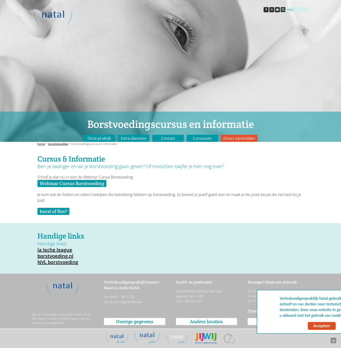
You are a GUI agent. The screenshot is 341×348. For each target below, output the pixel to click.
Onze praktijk (99, 138)
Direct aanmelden (239, 138)
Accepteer (291, 325)
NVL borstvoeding (57, 262)
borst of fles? (53, 211)
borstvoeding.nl (55, 256)
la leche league (54, 250)
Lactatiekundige (58, 144)
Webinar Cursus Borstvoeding (72, 183)
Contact (168, 138)
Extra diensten (134, 138)
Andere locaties (206, 321)
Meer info (324, 315)
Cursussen (202, 138)
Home (41, 144)
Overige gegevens (134, 321)
